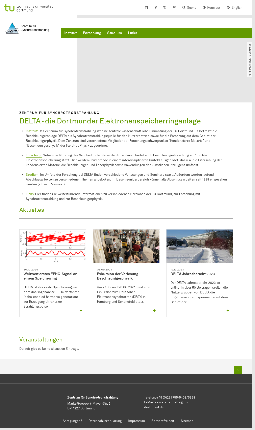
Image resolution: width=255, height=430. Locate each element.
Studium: (32, 175)
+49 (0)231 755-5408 (171, 398)
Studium (114, 33)
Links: (30, 194)
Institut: (32, 131)
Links (132, 33)
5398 (191, 398)
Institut (70, 33)
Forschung (92, 33)
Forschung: (34, 155)
